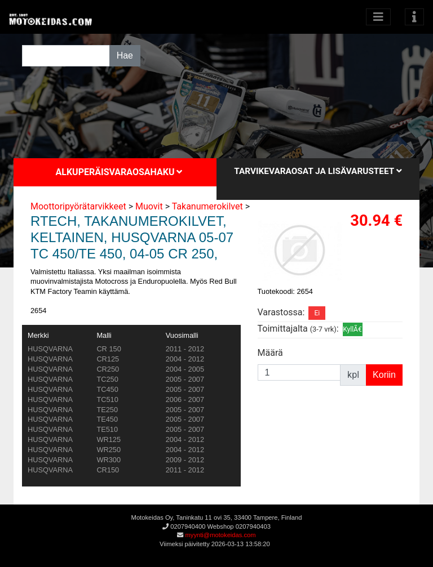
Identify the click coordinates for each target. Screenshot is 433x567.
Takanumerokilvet (207, 206)
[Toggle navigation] (414, 16)
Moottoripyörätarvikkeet (78, 206)
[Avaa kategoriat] (378, 16)
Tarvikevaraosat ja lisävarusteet (317, 171)
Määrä (270, 352)
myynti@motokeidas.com (220, 535)
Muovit (149, 206)
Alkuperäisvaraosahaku (119, 172)
